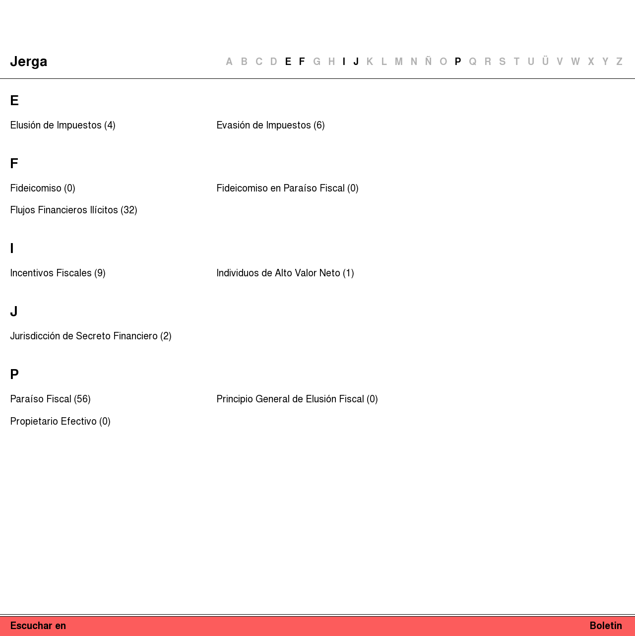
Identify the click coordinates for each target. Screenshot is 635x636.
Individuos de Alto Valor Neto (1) (285, 274)
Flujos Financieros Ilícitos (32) (73, 211)
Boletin (605, 627)
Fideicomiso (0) (42, 189)
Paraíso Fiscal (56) (50, 400)
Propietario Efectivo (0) (60, 422)
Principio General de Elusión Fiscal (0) (297, 400)
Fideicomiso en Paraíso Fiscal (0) (287, 189)
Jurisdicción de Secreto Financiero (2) (91, 337)
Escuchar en (38, 627)
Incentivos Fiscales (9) (58, 274)
